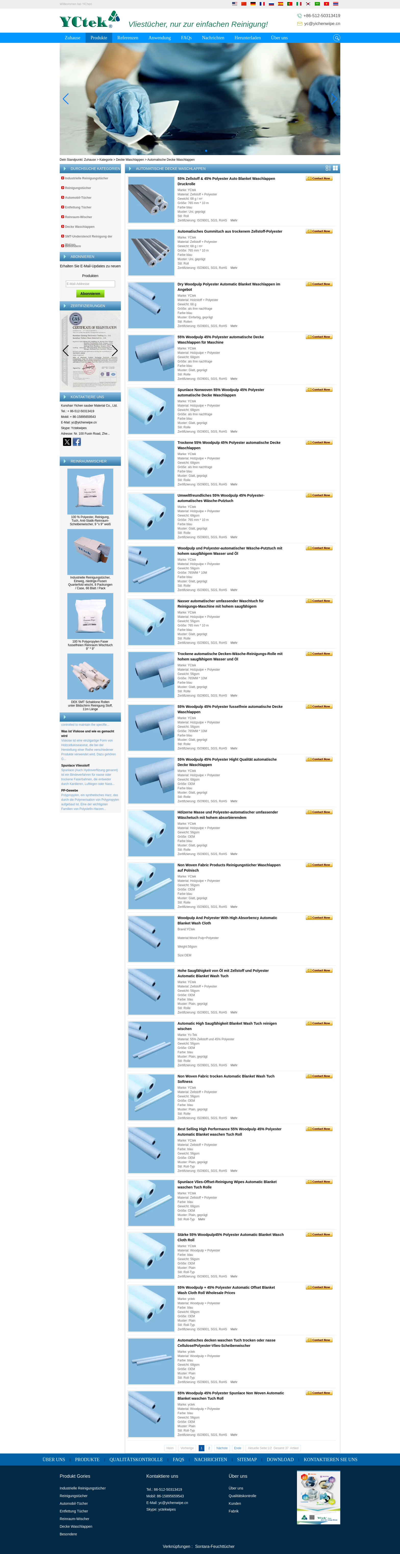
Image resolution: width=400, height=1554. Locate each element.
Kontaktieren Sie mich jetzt (90, 450)
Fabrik (234, 1511)
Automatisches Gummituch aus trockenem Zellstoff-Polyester (230, 231)
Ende (237, 1448)
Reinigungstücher (78, 188)
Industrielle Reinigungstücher (86, 178)
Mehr (233, 220)
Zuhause (72, 37)
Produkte (99, 37)
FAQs (186, 37)
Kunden (235, 1503)
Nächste (222, 1448)
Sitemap (247, 1459)
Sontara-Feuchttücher (215, 1546)
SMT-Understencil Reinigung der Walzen (88, 240)
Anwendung (159, 37)
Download (280, 1459)
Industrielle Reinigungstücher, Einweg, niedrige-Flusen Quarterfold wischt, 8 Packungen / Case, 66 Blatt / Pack (90, 583)
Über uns (279, 37)
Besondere (73, 246)
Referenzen (127, 37)
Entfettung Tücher (78, 207)
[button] (194, 151)
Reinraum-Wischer (78, 217)
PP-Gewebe (69, 792)
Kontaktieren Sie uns (331, 1459)
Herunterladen (248, 37)
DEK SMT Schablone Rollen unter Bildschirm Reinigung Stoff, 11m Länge (90, 705)
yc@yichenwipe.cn (322, 23)
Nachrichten (213, 37)
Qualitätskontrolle (136, 1459)
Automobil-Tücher (78, 197)
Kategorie (105, 159)
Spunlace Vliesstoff (75, 767)
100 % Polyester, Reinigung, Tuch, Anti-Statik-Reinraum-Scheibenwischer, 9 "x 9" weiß (90, 520)
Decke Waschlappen (130, 159)
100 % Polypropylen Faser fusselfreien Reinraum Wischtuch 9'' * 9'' (90, 645)
